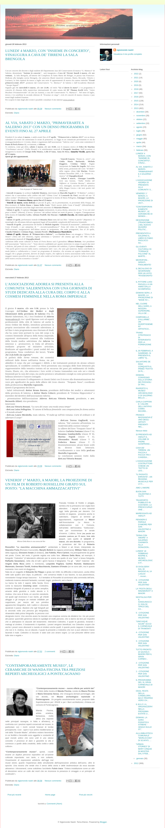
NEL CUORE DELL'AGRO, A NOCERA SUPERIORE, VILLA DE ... (143, 308)
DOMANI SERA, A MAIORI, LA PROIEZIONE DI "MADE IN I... (144, 296)
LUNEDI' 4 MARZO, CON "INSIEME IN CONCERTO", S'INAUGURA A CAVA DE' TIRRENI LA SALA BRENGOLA (47, 55)
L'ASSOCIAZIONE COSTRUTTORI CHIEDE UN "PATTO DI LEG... (144, 466)
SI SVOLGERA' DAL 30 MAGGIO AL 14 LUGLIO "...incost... (144, 571)
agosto (139, 127)
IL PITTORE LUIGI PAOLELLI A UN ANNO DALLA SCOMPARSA (144, 285)
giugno (139, 135)
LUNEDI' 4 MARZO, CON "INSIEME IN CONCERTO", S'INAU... (143, 158)
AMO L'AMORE (143, 488)
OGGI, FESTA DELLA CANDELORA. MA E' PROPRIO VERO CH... (144, 695)
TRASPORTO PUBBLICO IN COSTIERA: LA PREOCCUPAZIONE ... (144, 505)
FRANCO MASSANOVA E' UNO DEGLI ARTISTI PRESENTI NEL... (144, 421)
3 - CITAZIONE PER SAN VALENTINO (142, 643)
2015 (136, 101)
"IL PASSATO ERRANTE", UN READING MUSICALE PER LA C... (144, 479)
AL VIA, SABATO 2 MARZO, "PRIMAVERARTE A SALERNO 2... (144, 171)
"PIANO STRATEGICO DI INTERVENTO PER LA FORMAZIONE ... (143, 340)
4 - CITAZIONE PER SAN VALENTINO (142, 634)
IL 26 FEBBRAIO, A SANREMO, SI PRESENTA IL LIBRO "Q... (144, 354)
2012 (136, 763)
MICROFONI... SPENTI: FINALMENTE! (143, 262)
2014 (136, 104)
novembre (141, 115)
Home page (50, 795)
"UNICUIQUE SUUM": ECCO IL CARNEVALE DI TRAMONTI (144, 625)
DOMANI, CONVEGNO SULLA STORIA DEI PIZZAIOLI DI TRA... (144, 380)
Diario (16, 113)
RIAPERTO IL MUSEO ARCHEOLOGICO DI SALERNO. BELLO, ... (144, 393)
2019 (136, 85)
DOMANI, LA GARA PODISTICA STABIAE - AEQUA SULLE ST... (144, 723)
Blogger (103, 822)
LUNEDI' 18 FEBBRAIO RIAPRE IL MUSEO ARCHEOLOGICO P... (144, 557)
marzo (139, 146)
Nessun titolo (141, 431)
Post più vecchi (85, 795)
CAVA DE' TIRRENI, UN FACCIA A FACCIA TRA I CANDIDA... (143, 452)
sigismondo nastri (125, 50)
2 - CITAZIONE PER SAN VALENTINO (142, 665)
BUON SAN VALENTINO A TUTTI (143, 493)
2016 (136, 97)
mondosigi (24, 17)
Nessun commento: (53, 109)
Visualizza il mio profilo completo (128, 54)
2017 (136, 93)
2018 (136, 89)
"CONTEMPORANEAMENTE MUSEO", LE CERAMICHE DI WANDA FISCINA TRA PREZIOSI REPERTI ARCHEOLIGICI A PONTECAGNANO (45, 670)
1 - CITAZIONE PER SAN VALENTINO (142, 673)
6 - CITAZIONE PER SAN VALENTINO (142, 582)
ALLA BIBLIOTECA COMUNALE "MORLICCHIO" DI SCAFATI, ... (144, 737)
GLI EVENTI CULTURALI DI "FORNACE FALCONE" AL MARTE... (143, 251)
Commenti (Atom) (54, 804)
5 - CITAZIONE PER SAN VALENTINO (142, 615)
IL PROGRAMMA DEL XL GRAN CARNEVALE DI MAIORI (144, 683)
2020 (136, 81)
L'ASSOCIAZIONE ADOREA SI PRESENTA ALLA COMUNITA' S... (144, 185)
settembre (141, 123)
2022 (136, 74)
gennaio (140, 758)
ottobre (139, 119)
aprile (139, 142)
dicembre (140, 112)
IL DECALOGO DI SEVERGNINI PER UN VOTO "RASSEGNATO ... (144, 273)
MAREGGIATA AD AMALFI (144, 514)
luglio (139, 131)
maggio (139, 138)
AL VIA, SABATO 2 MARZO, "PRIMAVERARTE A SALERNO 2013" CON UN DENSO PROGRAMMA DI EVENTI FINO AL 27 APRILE (47, 127)
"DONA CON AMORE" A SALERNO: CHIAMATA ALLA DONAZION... (143, 541)
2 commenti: (50, 651)
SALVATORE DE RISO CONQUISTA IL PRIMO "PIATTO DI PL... (144, 366)
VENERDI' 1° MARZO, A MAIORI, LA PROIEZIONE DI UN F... (144, 198)
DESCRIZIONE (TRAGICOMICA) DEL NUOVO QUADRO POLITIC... (144, 225)
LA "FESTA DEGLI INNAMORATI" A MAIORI (144, 591)
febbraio (140, 150)
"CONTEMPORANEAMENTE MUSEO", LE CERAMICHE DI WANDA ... (144, 211)
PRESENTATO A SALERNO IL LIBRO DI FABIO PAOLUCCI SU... (144, 238)
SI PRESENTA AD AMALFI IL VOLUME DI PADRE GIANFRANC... (144, 439)
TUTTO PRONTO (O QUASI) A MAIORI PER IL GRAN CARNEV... (144, 654)
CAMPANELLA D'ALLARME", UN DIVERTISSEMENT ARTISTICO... (144, 323)
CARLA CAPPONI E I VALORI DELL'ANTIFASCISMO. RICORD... (144, 406)
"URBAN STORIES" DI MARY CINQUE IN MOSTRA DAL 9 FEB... (144, 749)
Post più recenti (14, 795)
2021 (136, 77)
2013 (136, 108)
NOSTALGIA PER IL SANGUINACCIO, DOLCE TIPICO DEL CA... (144, 603)
